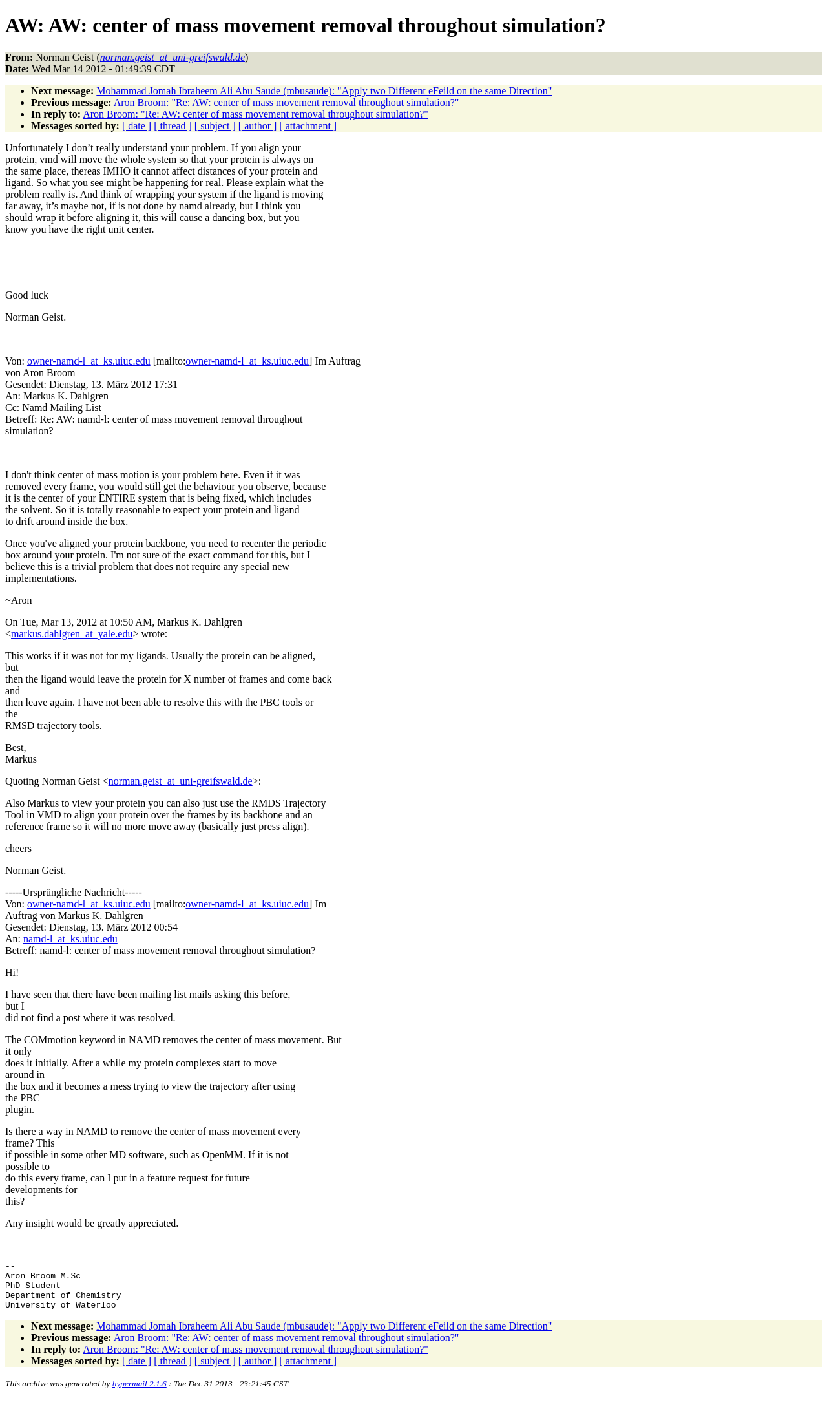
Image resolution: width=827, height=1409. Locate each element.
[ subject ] (215, 125)
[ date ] (136, 125)
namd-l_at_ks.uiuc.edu (70, 938)
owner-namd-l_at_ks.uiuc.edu (89, 360)
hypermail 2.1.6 (139, 1393)
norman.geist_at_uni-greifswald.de (181, 781)
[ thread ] (173, 125)
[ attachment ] (308, 125)
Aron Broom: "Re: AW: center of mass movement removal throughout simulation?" (286, 102)
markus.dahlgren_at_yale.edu (71, 633)
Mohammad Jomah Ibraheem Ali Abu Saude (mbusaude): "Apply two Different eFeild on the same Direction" (324, 90)
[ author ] (257, 125)
